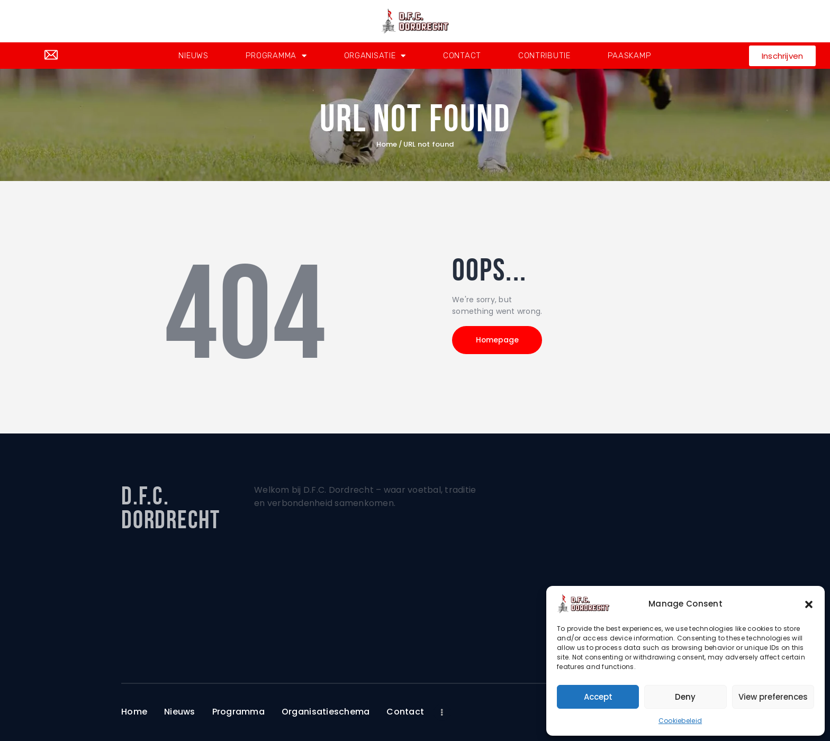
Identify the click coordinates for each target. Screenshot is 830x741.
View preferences (773, 696)
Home (387, 144)
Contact (462, 55)
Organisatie (375, 56)
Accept (598, 696)
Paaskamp (630, 55)
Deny (685, 696)
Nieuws (193, 55)
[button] (809, 604)
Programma (276, 56)
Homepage (499, 341)
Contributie (544, 55)
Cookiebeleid (680, 720)
